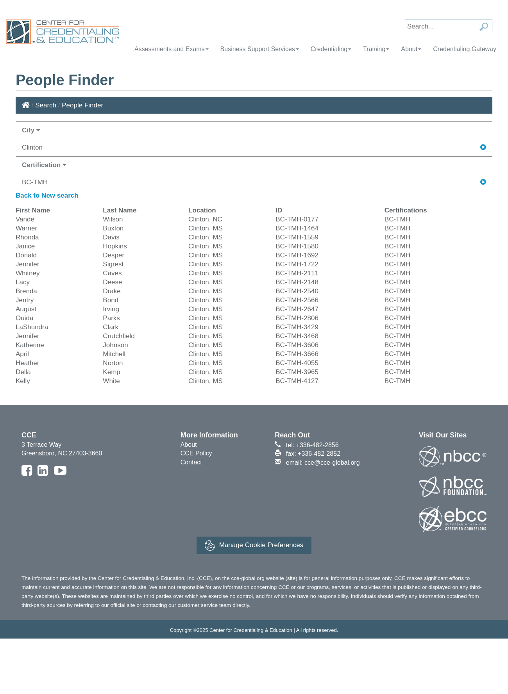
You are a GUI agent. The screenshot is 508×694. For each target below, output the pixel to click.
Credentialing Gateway (464, 49)
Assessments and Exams (171, 49)
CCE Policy (196, 453)
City (31, 130)
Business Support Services (259, 49)
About (411, 49)
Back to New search (47, 195)
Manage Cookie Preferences (254, 545)
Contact (191, 462)
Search (45, 105)
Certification (44, 165)
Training (376, 49)
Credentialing (331, 49)
